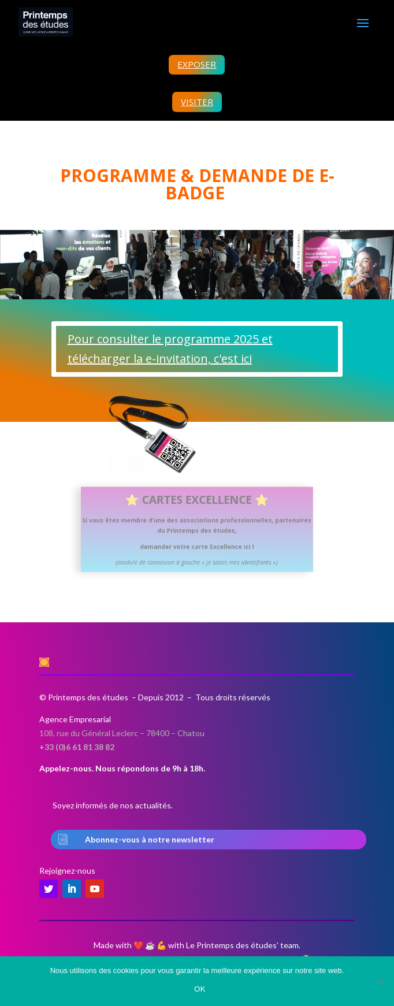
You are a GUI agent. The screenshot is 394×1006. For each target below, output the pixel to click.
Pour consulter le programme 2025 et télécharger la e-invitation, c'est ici (170, 348)
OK (199, 989)
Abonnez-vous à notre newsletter (149, 839)
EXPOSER (196, 64)
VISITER (197, 101)
